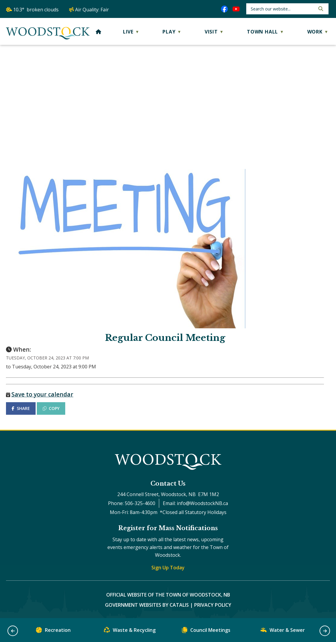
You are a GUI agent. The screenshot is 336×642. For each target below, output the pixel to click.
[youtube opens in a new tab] (236, 9)
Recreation (53, 631)
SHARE (21, 408)
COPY (51, 408)
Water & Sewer (283, 631)
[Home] (98, 31)
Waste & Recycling (130, 631)
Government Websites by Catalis (147, 605)
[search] (282, 8)
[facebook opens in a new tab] (224, 9)
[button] (320, 9)
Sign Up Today (168, 567)
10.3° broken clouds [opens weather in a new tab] (36, 9)
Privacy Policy (212, 605)
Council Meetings (206, 631)
